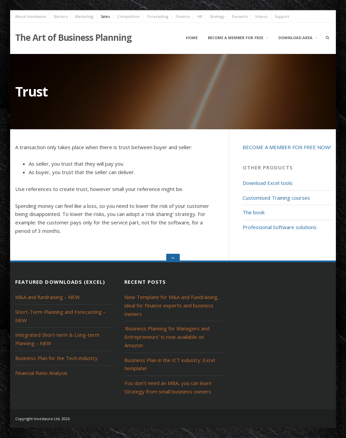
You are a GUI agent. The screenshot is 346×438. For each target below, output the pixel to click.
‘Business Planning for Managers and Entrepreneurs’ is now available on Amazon (166, 337)
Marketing (84, 16)
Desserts (240, 16)
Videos (261, 16)
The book (254, 212)
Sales (105, 16)
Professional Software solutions (280, 227)
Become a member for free (235, 37)
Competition (128, 16)
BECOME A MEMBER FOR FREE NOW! (287, 147)
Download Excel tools (268, 183)
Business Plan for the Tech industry (56, 358)
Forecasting (157, 16)
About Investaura (30, 16)
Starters (60, 16)
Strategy (217, 16)
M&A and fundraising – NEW (47, 297)
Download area (295, 37)
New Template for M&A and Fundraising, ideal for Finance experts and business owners (171, 305)
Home (192, 37)
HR (199, 16)
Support (282, 16)
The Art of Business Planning (73, 37)
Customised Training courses (276, 197)
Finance (183, 16)
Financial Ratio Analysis (41, 372)
